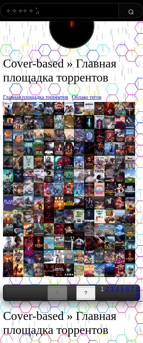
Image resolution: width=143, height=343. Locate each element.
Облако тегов (86, 97)
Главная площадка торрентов (35, 97)
